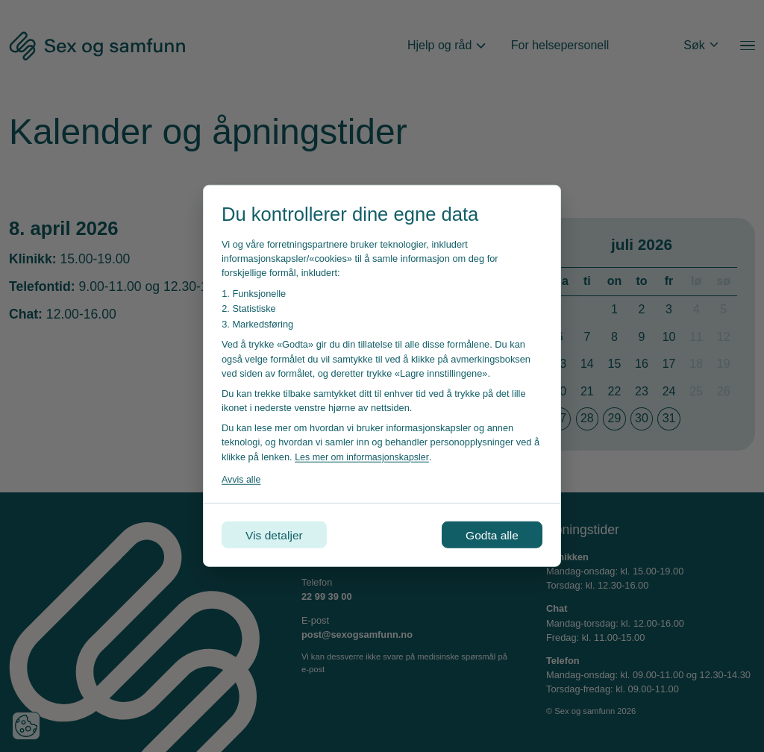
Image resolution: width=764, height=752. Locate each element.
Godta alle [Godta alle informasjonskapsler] (490, 534)
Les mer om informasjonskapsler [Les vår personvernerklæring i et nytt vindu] (363, 456)
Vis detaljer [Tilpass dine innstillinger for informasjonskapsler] (275, 534)
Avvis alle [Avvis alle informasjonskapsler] (242, 478)
